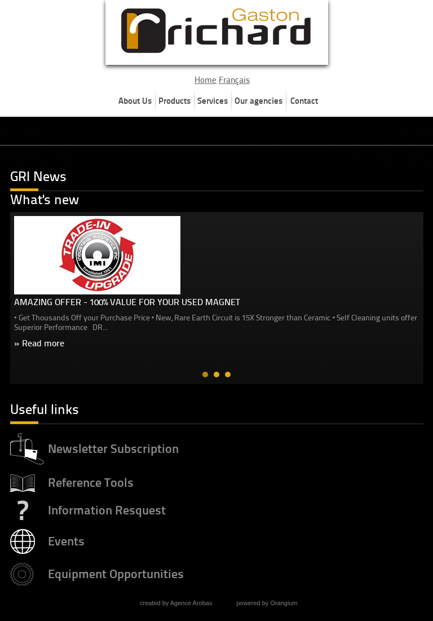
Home (205, 80)
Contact (304, 100)
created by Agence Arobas (176, 600)
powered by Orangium (266, 600)
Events (66, 539)
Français (234, 80)
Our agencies (258, 100)
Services (212, 100)
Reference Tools (91, 480)
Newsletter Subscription (113, 446)
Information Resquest (107, 508)
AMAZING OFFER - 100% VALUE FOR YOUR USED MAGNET (127, 302)
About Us (135, 100)
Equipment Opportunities (116, 571)
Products (174, 100)
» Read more (39, 343)
